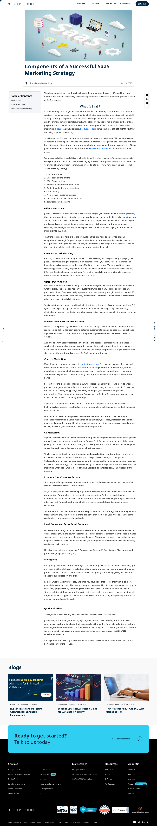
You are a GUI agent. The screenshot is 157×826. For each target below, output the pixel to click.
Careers (137, 783)
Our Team (132, 774)
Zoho (42, 793)
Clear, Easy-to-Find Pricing (21, 108)
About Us (132, 769)
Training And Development (50, 784)
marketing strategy (126, 213)
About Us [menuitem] (109, 4)
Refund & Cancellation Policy (86, 822)
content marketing (89, 364)
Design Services (14, 779)
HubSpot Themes (79, 769)
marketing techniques (100, 148)
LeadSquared (86, 128)
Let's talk (142, 3)
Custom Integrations (48, 769)
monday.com (48, 774)
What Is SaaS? (17, 100)
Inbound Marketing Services (19, 774)
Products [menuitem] (95, 4)
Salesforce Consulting (16, 784)
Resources (109, 769)
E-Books (108, 779)
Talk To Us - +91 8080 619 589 (155, 331)
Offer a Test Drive (18, 104)
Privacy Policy (49, 822)
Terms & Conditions (64, 822)
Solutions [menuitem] (81, 4)
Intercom (43, 779)
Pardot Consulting (15, 789)
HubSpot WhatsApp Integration (84, 774)
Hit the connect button (127, 739)
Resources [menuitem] (124, 4)
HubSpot (59, 128)
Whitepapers (110, 784)
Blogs (107, 774)
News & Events (134, 789)
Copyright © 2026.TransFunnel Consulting (24, 822)
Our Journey (133, 779)
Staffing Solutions (46, 789)
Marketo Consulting (16, 793)
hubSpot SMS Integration (82, 779)
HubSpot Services (15, 769)
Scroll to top (3, 329)
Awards (131, 793)
